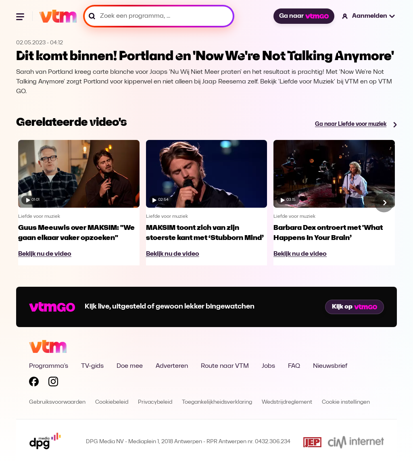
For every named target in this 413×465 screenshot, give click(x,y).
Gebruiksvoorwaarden (57, 402)
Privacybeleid (155, 402)
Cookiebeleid (111, 402)
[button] (369, 16)
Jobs (268, 366)
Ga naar (303, 16)
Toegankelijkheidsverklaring (217, 402)
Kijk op (354, 307)
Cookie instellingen (346, 402)
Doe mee (130, 366)
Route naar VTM (225, 366)
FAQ (294, 366)
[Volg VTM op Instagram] (53, 383)
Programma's (48, 366)
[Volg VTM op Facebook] (34, 383)
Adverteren (172, 366)
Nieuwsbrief (330, 366)
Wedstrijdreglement (287, 402)
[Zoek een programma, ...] (159, 16)
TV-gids (92, 366)
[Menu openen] (21, 16)
